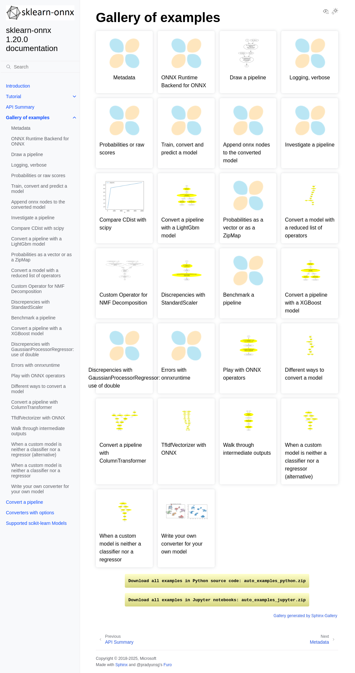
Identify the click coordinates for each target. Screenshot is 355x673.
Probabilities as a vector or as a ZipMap (41, 257)
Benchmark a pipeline (33, 317)
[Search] (40, 67)
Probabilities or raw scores (38, 175)
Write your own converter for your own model (40, 489)
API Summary (20, 107)
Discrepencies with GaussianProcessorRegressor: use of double (42, 349)
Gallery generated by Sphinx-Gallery (305, 615)
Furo (167, 664)
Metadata (20, 128)
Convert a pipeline (24, 502)
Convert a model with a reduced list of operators (36, 273)
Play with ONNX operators (38, 375)
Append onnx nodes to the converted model (38, 204)
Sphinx (121, 664)
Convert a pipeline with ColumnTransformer (34, 404)
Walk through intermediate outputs (38, 431)
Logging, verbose (28, 165)
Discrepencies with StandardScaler (30, 304)
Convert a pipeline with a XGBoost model (36, 331)
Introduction (18, 86)
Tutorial (13, 96)
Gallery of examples (27, 117)
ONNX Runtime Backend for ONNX (40, 141)
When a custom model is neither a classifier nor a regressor (36, 470)
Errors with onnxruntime (35, 365)
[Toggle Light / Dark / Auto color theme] (335, 12)
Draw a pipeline (27, 154)
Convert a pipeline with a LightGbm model (36, 241)
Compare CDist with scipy (37, 228)
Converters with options (30, 512)
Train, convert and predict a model (39, 188)
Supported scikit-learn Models (36, 523)
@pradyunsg (148, 664)
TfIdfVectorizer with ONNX (38, 417)
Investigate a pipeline (33, 217)
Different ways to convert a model (38, 389)
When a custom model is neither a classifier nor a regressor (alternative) (36, 449)
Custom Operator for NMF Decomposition (38, 288)
